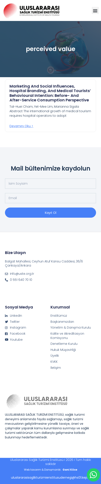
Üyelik (54, 356)
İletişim (55, 368)
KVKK (54, 362)
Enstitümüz (58, 316)
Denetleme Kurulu (63, 344)
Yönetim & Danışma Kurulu (70, 328)
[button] (95, 10)
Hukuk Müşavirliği (63, 350)
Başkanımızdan (62, 322)
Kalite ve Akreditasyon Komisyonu (67, 336)
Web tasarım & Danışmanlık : (50, 469)
